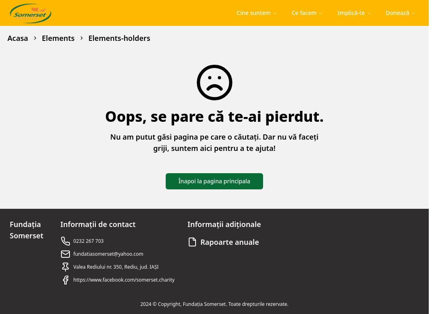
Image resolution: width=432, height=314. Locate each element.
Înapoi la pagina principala (215, 181)
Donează (401, 13)
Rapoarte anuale (229, 242)
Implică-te (354, 13)
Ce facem (307, 13)
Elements (58, 38)
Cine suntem (257, 13)
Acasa (18, 38)
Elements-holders (119, 38)
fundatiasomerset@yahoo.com (108, 253)
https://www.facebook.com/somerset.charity (124, 279)
